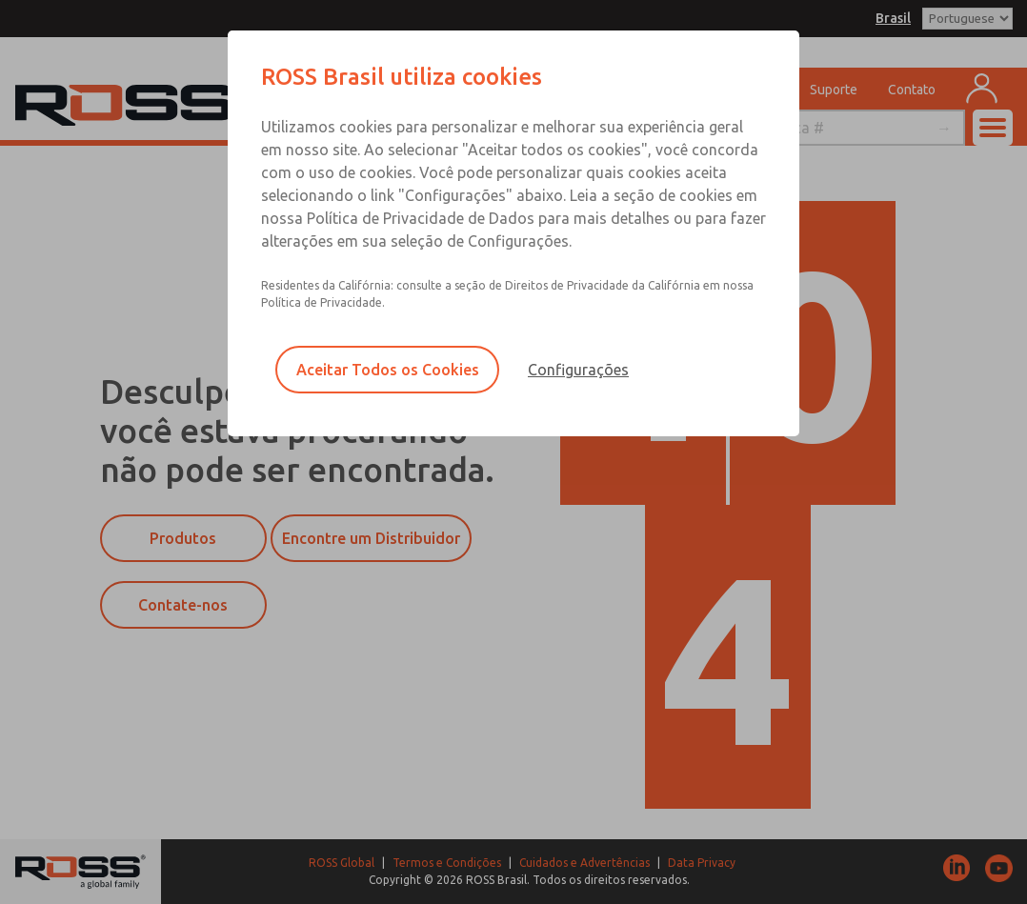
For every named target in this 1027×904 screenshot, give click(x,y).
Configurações (578, 369)
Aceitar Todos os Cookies (387, 369)
